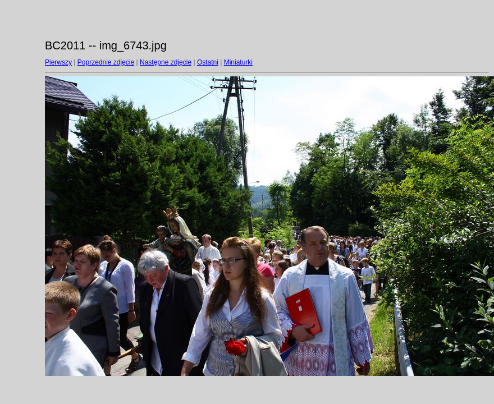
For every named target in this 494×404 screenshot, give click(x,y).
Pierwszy (58, 62)
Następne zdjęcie (165, 62)
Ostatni (207, 62)
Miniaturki (238, 62)
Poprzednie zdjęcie (105, 62)
